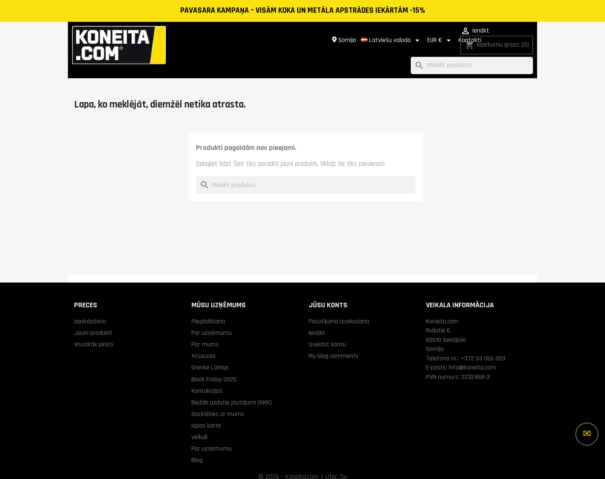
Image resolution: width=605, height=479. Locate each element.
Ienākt (317, 323)
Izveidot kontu (327, 334)
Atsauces (203, 346)
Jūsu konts (328, 295)
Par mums (205, 334)
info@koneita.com (472, 357)
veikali (199, 427)
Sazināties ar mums (217, 404)
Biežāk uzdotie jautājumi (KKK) (231, 392)
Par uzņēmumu (211, 323)
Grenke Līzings (210, 357)
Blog (196, 450)
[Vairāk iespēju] (586, 434)
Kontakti (409, 35)
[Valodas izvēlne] (331, 35)
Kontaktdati (207, 381)
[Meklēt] (472, 56)
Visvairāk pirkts (94, 334)
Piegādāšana (208, 311)
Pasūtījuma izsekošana (339, 311)
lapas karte (206, 415)
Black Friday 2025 (214, 369)
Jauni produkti (93, 323)
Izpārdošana (90, 311)
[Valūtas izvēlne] (380, 35)
